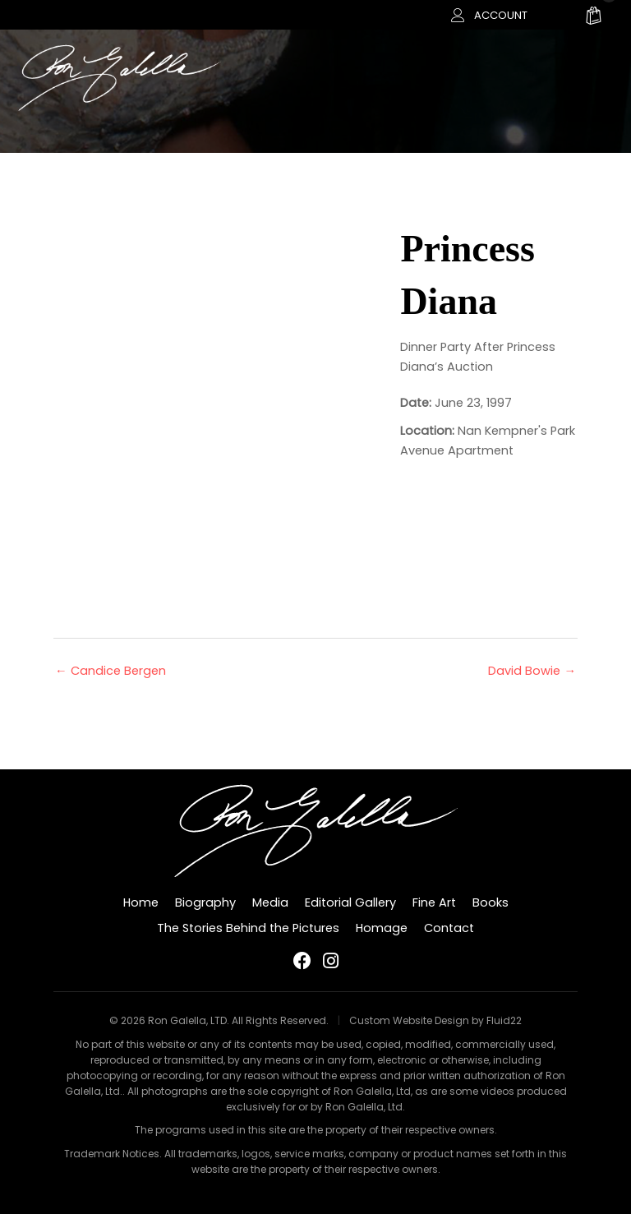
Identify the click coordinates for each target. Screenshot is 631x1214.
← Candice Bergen (110, 670)
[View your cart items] (593, 18)
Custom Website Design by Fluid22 (435, 1020)
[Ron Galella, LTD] (119, 76)
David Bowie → (532, 670)
